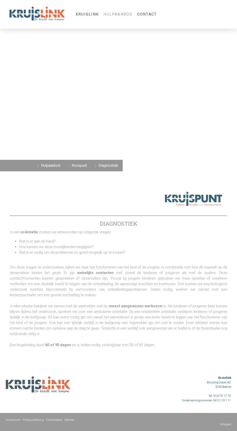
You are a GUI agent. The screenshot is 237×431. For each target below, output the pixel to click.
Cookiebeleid (54, 420)
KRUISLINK (87, 14)
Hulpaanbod (117, 14)
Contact (147, 14)
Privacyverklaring (33, 420)
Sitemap (69, 420)
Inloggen (225, 424)
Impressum (13, 420)
